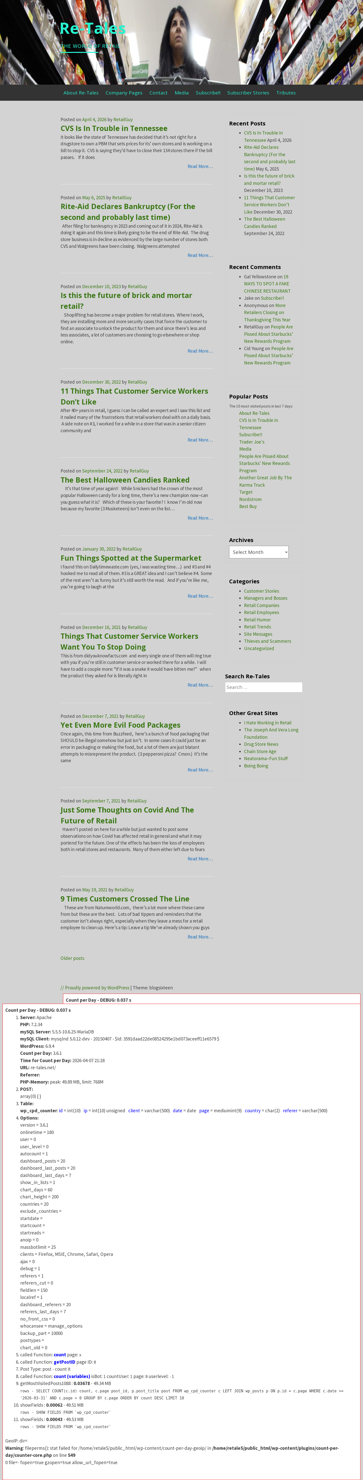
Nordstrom (250, 499)
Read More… (200, 166)
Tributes (286, 92)
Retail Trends (257, 627)
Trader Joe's (251, 442)
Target (246, 492)
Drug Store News (261, 744)
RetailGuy (123, 119)
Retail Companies (261, 605)
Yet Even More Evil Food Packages (120, 725)
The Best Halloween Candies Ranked (125, 480)
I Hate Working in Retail (267, 723)
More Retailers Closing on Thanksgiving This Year (267, 312)
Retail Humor (257, 620)
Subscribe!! (208, 92)
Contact (158, 92)
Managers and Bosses (265, 598)
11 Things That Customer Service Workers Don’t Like (269, 204)
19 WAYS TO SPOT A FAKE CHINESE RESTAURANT (267, 284)
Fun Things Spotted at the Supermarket (130, 558)
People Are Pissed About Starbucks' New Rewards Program (264, 463)
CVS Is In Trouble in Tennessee (114, 128)
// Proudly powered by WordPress (94, 988)
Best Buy (248, 506)
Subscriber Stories (248, 92)
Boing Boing (256, 766)
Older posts (72, 958)
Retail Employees (261, 612)
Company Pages (124, 92)
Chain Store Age (260, 751)
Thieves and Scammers (267, 641)
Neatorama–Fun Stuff (266, 758)
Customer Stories (261, 591)
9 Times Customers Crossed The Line (125, 898)
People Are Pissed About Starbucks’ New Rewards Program (268, 334)
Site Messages (258, 634)
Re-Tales (92, 27)
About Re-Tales (81, 92)
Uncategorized (259, 648)
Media (182, 92)
